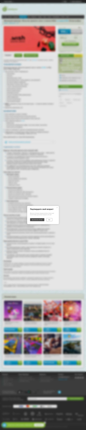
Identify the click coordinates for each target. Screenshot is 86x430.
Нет (49, 219)
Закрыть (57, 207)
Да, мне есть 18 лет (37, 219)
